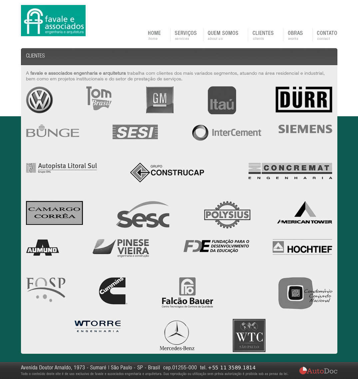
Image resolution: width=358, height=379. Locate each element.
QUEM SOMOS (225, 35)
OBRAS (298, 35)
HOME (159, 35)
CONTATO (325, 35)
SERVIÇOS (187, 35)
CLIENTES (265, 35)
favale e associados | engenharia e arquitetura (53, 20)
